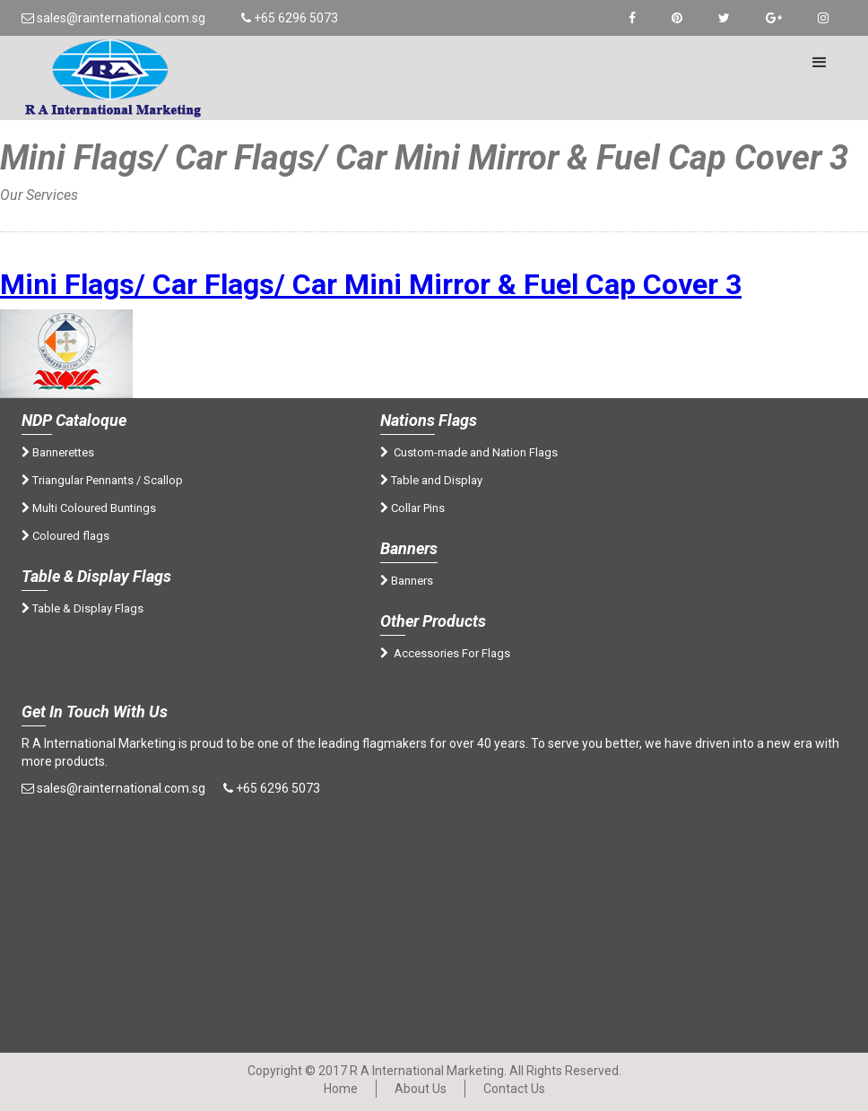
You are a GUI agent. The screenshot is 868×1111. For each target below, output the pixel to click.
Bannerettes (58, 452)
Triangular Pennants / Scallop (102, 480)
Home (38, 212)
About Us (421, 1088)
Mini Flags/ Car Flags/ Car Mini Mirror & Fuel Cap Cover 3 (371, 284)
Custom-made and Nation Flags (469, 452)
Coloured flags (65, 535)
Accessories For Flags (445, 653)
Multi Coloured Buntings (89, 508)
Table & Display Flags (82, 608)
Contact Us (514, 1088)
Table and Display (431, 480)
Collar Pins (412, 508)
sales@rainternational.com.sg (113, 18)
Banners (406, 580)
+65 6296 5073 (289, 18)
